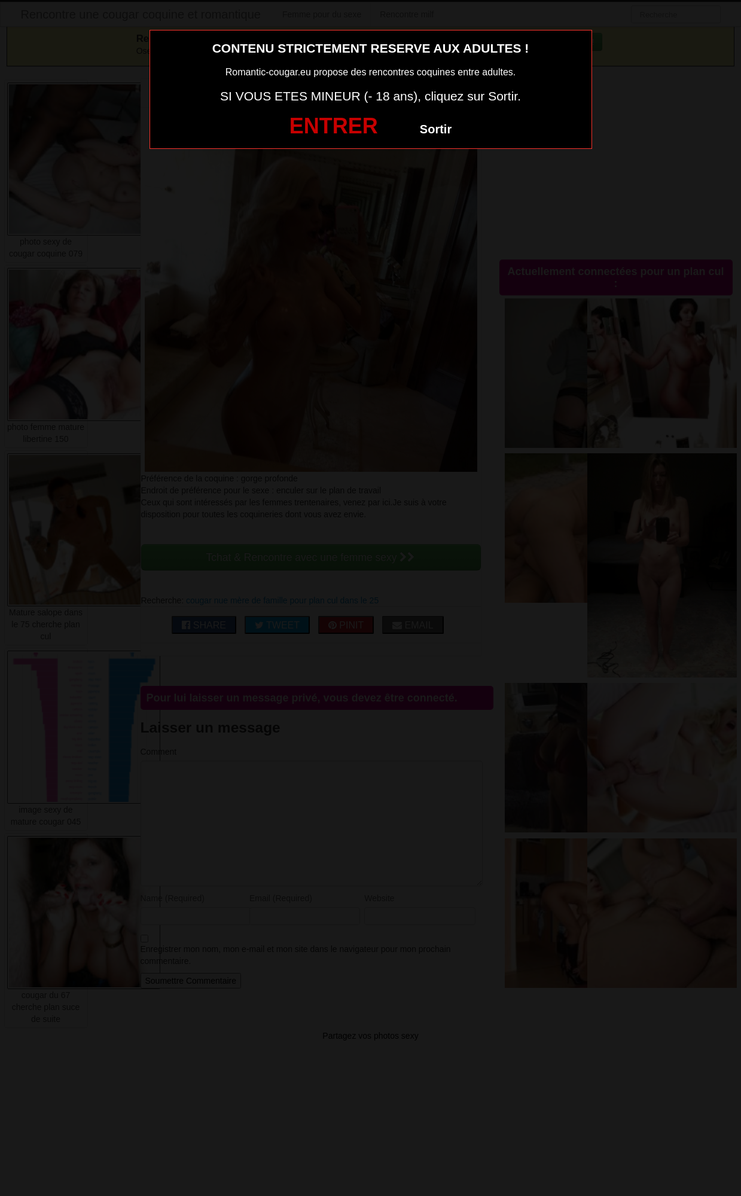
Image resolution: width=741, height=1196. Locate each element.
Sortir (436, 129)
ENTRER (333, 126)
